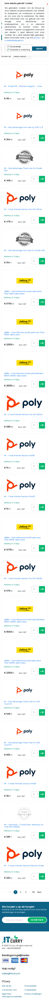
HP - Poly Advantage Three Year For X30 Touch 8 (22, 703)
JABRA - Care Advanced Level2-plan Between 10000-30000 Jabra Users (24, 621)
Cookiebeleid (30, 990)
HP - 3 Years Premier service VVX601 (20, 784)
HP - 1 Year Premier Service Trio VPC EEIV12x (23, 578)
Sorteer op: (6, 56)
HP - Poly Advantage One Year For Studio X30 (24, 250)
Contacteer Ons (9, 990)
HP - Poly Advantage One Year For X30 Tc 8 (23, 127)
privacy (37, 37)
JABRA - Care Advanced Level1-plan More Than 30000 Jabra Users (22, 662)
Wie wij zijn (6, 986)
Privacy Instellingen (33, 994)
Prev (9, 892)
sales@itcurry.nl (11, 973)
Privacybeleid (30, 986)
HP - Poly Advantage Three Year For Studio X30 (23, 169)
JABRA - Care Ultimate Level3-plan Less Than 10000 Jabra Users (24, 333)
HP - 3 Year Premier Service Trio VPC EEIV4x (23, 414)
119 (33, 892)
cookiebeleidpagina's (14, 40)
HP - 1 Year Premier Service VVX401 (19, 496)
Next (39, 892)
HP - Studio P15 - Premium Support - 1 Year (23, 86)
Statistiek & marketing (18, 50)
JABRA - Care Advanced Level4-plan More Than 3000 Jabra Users (23, 292)
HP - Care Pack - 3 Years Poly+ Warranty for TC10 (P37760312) (23, 826)
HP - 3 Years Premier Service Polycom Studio (24, 866)
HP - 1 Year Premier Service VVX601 (19, 456)
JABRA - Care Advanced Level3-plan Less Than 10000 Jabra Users (22, 539)
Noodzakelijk (14, 46)
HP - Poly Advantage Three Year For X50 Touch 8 (22, 744)
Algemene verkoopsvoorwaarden (12, 995)
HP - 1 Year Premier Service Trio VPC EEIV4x (23, 209)
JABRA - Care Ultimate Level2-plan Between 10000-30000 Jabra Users (23, 374)
